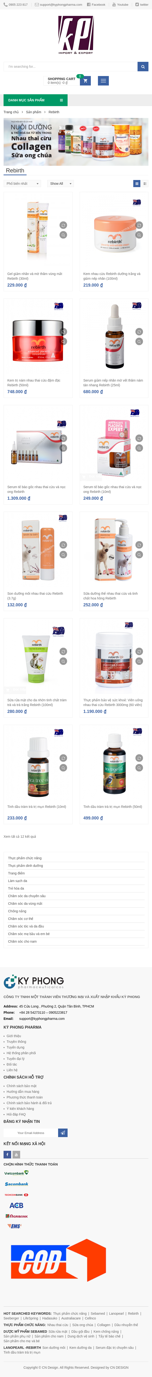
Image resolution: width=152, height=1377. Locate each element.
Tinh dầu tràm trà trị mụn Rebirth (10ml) (36, 807)
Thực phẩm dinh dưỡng (25, 866)
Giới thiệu (14, 1036)
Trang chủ (11, 112)
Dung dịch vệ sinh (81, 1336)
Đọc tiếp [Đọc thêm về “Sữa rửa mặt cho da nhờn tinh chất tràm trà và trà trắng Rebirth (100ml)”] (19, 689)
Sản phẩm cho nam (49, 1336)
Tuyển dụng (15, 1047)
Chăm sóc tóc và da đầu (26, 926)
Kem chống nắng (106, 1331)
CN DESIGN (119, 1367)
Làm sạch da (17, 881)
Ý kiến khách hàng (20, 1109)
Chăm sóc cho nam (22, 941)
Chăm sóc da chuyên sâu (27, 896)
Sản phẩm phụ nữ (17, 1336)
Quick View (63, 235)
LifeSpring (30, 1318)
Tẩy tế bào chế (109, 1336)
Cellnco (90, 1318)
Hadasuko (49, 1318)
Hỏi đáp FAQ (16, 1114)
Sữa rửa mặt (58, 1331)
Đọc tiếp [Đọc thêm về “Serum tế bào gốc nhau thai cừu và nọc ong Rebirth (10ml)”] (95, 476)
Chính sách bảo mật (22, 1086)
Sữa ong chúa (82, 1325)
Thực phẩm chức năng (24, 858)
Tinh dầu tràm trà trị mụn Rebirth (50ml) (112, 807)
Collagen (103, 1325)
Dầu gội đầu (80, 1331)
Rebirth (133, 1313)
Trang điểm (16, 873)
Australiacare (71, 1318)
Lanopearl (116, 1313)
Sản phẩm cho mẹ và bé (22, 1341)
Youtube (120, 4)
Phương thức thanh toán (25, 1097)
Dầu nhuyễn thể (126, 1325)
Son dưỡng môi (53, 1348)
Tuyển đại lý (15, 1059)
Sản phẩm (33, 112)
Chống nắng (17, 911)
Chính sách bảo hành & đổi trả (29, 1103)
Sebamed (98, 1313)
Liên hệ (12, 1070)
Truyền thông (16, 1042)
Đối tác (12, 1064)
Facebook (96, 4)
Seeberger (11, 1318)
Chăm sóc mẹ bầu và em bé (29, 934)
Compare (63, 225)
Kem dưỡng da (80, 1348)
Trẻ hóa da (16, 888)
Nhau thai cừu (57, 1325)
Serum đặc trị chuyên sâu (115, 1348)
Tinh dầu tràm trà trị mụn (22, 1352)
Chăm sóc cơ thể (20, 919)
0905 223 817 (16, 4)
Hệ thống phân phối (21, 1053)
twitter (141, 4)
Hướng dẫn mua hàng (23, 1092)
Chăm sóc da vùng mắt (25, 903)
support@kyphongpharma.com (58, 4)
